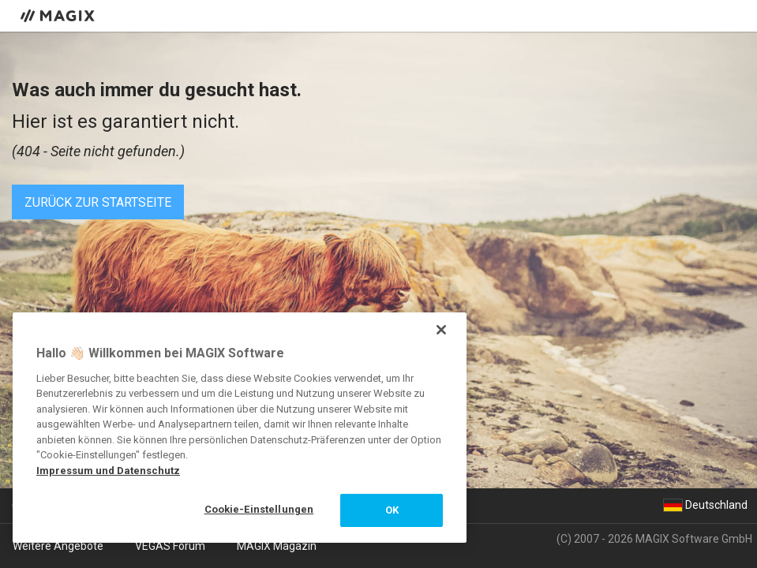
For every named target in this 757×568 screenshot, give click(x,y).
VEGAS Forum (170, 546)
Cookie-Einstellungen (259, 509)
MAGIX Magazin (277, 546)
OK (392, 510)
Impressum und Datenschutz (108, 470)
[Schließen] (441, 329)
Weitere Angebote (58, 546)
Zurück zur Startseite (97, 202)
